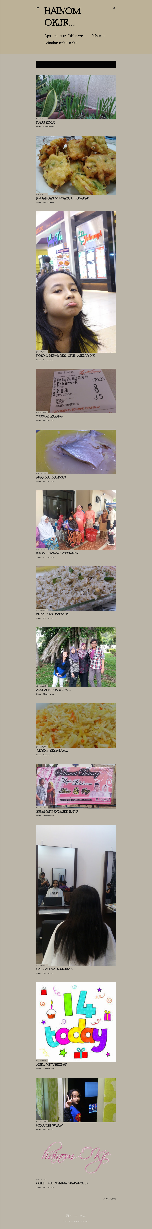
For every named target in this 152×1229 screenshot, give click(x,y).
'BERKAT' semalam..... (52, 751)
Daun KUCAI (45, 122)
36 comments (48, 481)
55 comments (48, 127)
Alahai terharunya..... (53, 690)
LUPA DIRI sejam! (49, 1125)
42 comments (48, 202)
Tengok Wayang (49, 416)
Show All (108, 64)
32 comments (48, 1129)
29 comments (48, 973)
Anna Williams (83, 1221)
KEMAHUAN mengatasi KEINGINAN (62, 198)
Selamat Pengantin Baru (57, 811)
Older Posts (109, 1199)
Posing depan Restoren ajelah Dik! (65, 356)
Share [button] (38, 127)
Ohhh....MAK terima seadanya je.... (63, 1183)
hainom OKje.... (62, 16)
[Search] (114, 7)
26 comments (48, 420)
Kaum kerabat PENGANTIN (57, 553)
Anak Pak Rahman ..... (53, 477)
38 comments (48, 816)
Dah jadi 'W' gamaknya (54, 969)
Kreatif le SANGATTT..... (54, 614)
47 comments (48, 618)
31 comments (48, 360)
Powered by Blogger (76, 1216)
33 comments (48, 1069)
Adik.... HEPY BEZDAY (51, 1065)
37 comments (48, 557)
